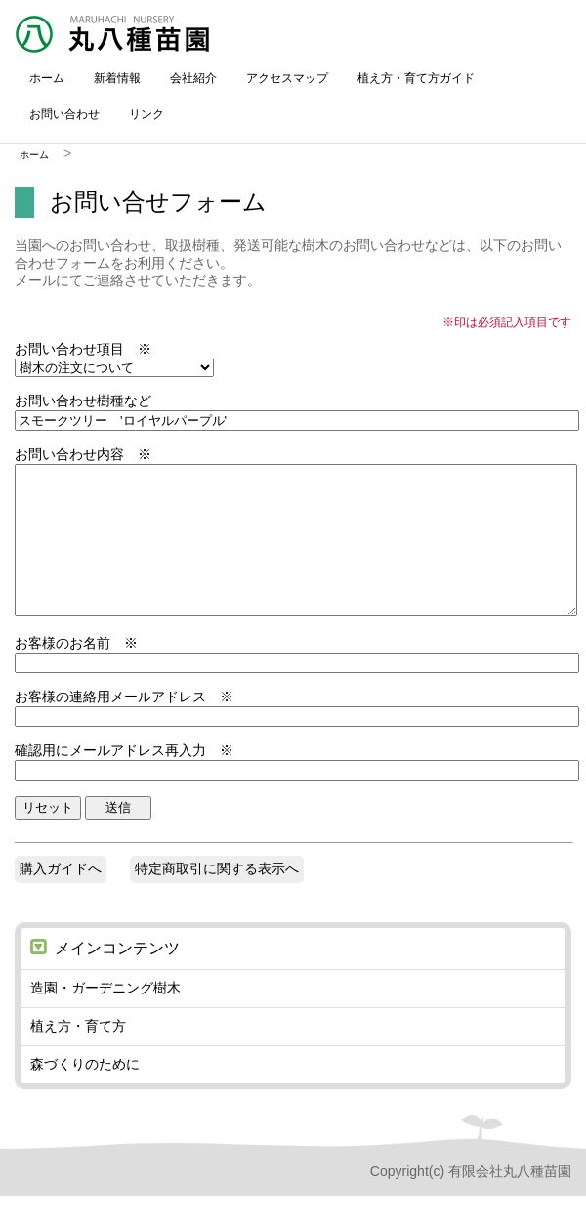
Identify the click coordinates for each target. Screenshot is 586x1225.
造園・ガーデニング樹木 (105, 1017)
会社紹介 (193, 78)
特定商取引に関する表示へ (217, 898)
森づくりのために (85, 1093)
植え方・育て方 (78, 1055)
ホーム (46, 78)
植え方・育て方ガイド (416, 78)
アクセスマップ (287, 78)
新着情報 (117, 78)
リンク (146, 114)
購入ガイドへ (61, 898)
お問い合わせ (64, 114)
